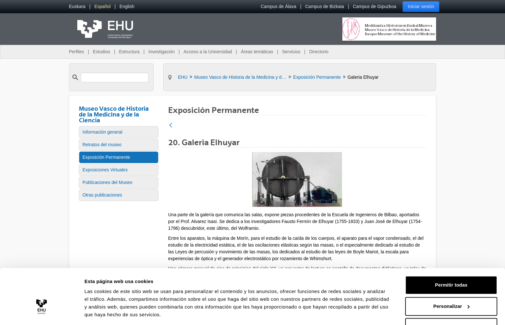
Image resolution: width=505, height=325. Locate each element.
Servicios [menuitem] (291, 51)
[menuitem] (77, 6)
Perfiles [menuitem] (76, 51)
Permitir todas (451, 265)
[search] (114, 77)
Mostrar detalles (103, 312)
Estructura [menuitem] (129, 51)
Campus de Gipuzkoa (374, 6)
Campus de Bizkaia (324, 6)
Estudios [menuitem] (101, 51)
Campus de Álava (278, 6)
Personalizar (451, 286)
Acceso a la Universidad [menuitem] (208, 51)
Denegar (451, 307)
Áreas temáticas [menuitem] (257, 51)
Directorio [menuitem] (319, 51)
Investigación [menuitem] (161, 51)
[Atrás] (170, 126)
